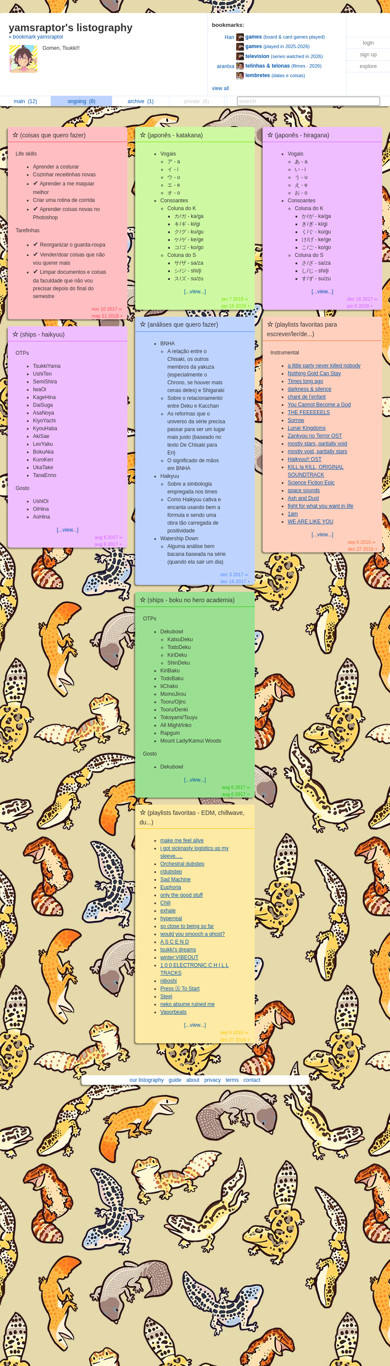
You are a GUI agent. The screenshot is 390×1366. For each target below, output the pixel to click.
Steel (166, 996)
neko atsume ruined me (187, 1004)
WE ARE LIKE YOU (310, 522)
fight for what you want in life (320, 506)
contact (252, 1080)
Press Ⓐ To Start (179, 989)
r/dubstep (171, 872)
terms (232, 1080)
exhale (168, 911)
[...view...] (67, 530)
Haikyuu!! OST (305, 459)
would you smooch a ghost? (192, 934)
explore (368, 66)
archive (140, 101)
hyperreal (171, 918)
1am (293, 514)
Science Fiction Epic (311, 483)
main (25, 101)
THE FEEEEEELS (309, 412)
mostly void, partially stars (317, 451)
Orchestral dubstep (182, 864)
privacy (212, 1080)
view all (220, 88)
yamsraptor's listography (71, 27)
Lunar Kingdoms (306, 428)
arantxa (225, 66)
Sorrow (296, 420)
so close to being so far (187, 926)
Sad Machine (175, 879)
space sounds (304, 490)
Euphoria (170, 887)
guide (175, 1080)
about (192, 1080)
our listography (147, 1080)
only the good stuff (181, 895)
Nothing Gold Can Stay (314, 373)
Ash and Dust (303, 498)
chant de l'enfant (307, 397)
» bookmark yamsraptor (36, 37)
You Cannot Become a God (319, 405)
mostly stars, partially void (317, 444)
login (368, 43)
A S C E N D (174, 942)
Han (229, 37)
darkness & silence (310, 389)
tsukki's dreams (178, 950)
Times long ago (305, 381)
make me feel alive (182, 840)
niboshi (168, 981)
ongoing (81, 101)
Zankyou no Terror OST (315, 436)
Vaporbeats (173, 1012)
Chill (165, 903)
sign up (368, 55)
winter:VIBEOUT (179, 957)
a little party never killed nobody (324, 366)
